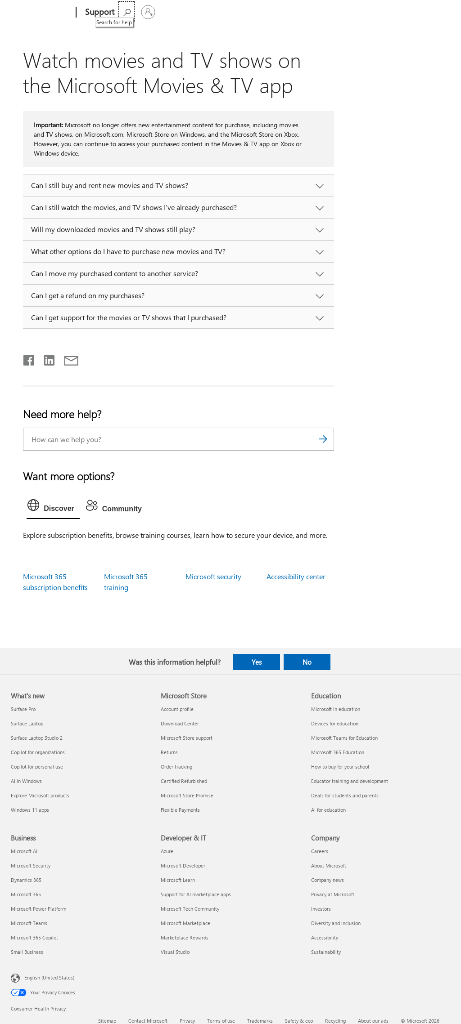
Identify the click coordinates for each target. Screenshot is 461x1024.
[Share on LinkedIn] (46, 358)
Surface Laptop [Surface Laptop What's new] (27, 723)
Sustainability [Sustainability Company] (326, 951)
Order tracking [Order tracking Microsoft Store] (176, 766)
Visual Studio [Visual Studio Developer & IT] (175, 951)
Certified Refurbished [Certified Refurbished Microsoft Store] (184, 781)
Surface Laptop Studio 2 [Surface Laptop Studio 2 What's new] (37, 737)
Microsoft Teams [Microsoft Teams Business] (29, 923)
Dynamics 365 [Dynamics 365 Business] (26, 879)
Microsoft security (213, 576)
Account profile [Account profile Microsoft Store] (177, 709)
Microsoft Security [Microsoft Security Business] (30, 865)
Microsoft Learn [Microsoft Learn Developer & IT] (178, 879)
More (242, 12)
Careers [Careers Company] (319, 851)
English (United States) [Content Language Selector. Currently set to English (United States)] (49, 977)
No (307, 661)
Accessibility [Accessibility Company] (324, 937)
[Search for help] (418, 11)
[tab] (53, 507)
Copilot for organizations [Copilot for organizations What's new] (38, 752)
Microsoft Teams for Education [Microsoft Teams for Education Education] (344, 737)
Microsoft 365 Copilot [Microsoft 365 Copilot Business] (34, 937)
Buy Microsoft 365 (293, 12)
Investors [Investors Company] (321, 908)
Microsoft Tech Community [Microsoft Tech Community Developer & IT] (190, 908)
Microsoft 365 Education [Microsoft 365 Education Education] (337, 752)
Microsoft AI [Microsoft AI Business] (24, 851)
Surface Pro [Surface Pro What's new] (23, 709)
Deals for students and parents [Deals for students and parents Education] (345, 795)
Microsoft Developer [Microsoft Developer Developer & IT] (183, 865)
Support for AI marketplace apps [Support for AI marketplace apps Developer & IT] (196, 894)
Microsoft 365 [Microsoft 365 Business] (26, 894)
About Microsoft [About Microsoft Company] (328, 865)
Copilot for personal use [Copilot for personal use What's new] (37, 766)
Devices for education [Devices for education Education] (334, 723)
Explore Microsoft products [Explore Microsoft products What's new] (40, 795)
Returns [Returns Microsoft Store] (169, 752)
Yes (257, 661)
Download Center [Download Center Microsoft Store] (180, 723)
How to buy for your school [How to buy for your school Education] (340, 766)
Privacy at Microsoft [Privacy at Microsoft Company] (332, 894)
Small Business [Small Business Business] (27, 951)
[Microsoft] (41, 12)
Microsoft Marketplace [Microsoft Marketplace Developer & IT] (185, 923)
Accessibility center (296, 576)
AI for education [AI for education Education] (328, 809)
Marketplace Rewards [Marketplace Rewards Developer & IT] (184, 937)
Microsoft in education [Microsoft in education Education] (335, 709)
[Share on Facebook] (29, 358)
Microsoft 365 (140, 12)
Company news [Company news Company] (327, 879)
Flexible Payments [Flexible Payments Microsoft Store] (180, 809)
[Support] (99, 12)
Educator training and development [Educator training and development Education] (349, 781)
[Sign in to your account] (439, 12)
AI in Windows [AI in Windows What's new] (26, 781)
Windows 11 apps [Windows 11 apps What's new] (30, 809)
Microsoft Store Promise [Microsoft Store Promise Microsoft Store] (187, 795)
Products (206, 12)
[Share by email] (67, 358)
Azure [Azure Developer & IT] (167, 851)
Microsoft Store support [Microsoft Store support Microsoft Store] (186, 737)
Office (176, 12)
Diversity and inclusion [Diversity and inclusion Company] (336, 923)
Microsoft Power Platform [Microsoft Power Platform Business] (38, 908)
